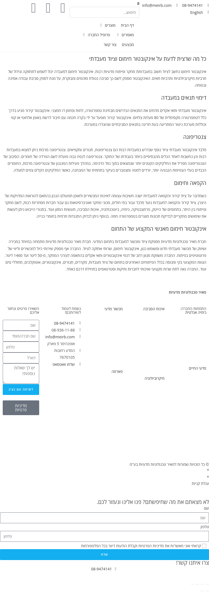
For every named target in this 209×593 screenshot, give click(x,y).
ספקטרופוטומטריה (192, 343)
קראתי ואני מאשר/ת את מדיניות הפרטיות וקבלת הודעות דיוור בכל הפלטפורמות (141, 545)
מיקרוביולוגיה (154, 378)
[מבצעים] (128, 44)
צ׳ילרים (117, 402)
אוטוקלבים (157, 409)
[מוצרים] (107, 25)
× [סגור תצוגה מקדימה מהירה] (208, 469)
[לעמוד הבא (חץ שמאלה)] (202, 591)
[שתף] (197, 584)
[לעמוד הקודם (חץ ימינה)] (207, 591)
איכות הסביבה (153, 308)
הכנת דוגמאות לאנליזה (189, 357)
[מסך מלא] (202, 584)
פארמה (117, 371)
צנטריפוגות (197, 399)
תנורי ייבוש (114, 346)
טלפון (205, 526)
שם (206, 508)
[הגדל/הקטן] (207, 584)
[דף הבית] (127, 25)
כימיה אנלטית (195, 312)
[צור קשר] (110, 44)
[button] (104, 3)
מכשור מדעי (113, 308)
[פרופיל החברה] (96, 34)
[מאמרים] (125, 34)
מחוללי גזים (197, 350)
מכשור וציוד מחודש (108, 360)
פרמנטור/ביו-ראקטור (190, 406)
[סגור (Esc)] (193, 584)
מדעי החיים (197, 368)
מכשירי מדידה (112, 319)
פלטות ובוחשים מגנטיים (188, 379)
